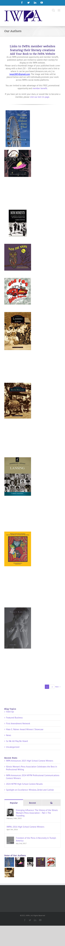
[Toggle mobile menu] (59, 10)
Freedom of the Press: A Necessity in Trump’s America (36, 839)
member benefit (39, 88)
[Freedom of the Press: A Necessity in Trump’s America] (10, 838)
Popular (14, 803)
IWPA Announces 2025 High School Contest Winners (29, 760)
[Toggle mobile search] (53, 10)
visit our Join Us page (39, 97)
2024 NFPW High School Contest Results (24, 784)
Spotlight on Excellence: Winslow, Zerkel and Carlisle (30, 789)
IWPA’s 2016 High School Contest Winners (25, 826)
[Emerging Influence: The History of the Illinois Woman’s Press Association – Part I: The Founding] (10, 810)
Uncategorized (12, 747)
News (8, 735)
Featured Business (14, 717)
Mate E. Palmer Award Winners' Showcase (24, 729)
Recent (32, 803)
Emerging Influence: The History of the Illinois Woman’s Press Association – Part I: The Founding (37, 813)
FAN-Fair (10, 711)
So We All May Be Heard (17, 741)
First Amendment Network (18, 723)
